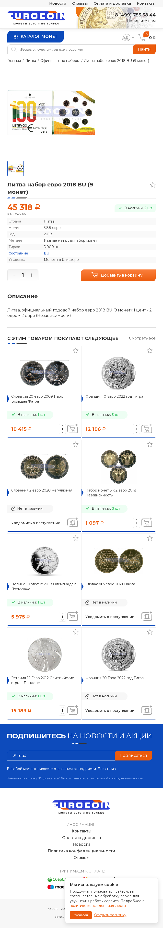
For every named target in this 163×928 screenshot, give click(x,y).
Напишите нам (141, 20)
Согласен (81, 915)
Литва (30, 60)
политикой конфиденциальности (117, 778)
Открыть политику (110, 915)
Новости (57, 3)
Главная (14, 60)
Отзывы (80, 3)
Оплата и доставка (112, 3)
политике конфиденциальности (98, 905)
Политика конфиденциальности (81, 851)
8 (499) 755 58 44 (135, 15)
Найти (144, 49)
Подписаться (133, 755)
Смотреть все (142, 338)
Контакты (146, 3)
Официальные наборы (60, 60)
